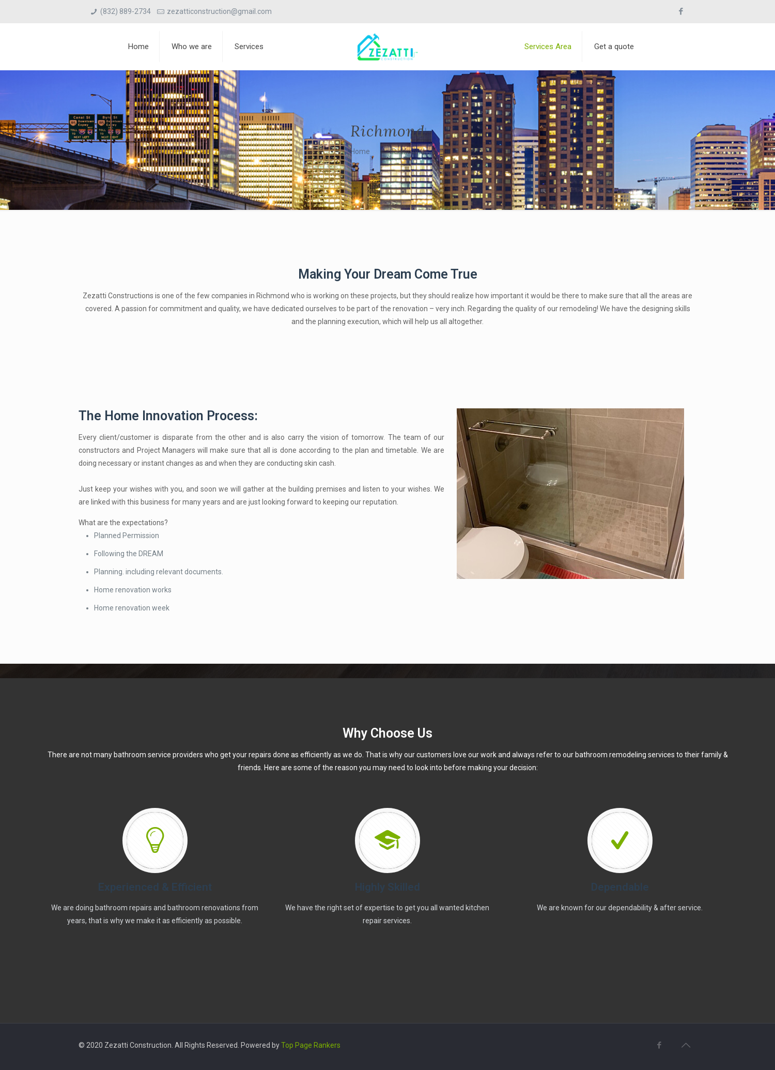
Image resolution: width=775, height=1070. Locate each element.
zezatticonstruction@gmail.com (219, 11)
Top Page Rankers (310, 1045)
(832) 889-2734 (125, 11)
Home (360, 151)
